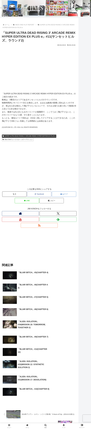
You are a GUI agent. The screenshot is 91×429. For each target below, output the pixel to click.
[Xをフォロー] (58, 213)
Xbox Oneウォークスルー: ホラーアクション (18, 139)
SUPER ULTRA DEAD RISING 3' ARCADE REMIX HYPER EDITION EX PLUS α (29, 136)
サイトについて (45, 418)
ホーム (15, 418)
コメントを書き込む (39, 400)
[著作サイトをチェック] (20, 213)
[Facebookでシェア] (39, 194)
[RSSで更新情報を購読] (39, 225)
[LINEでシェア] (27, 200)
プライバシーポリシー (23, 421)
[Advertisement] (39, 166)
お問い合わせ (68, 421)
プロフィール (75, 418)
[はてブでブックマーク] (64, 194)
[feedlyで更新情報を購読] (58, 219)
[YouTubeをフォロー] (20, 219)
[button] (51, 200)
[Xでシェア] (14, 194)
